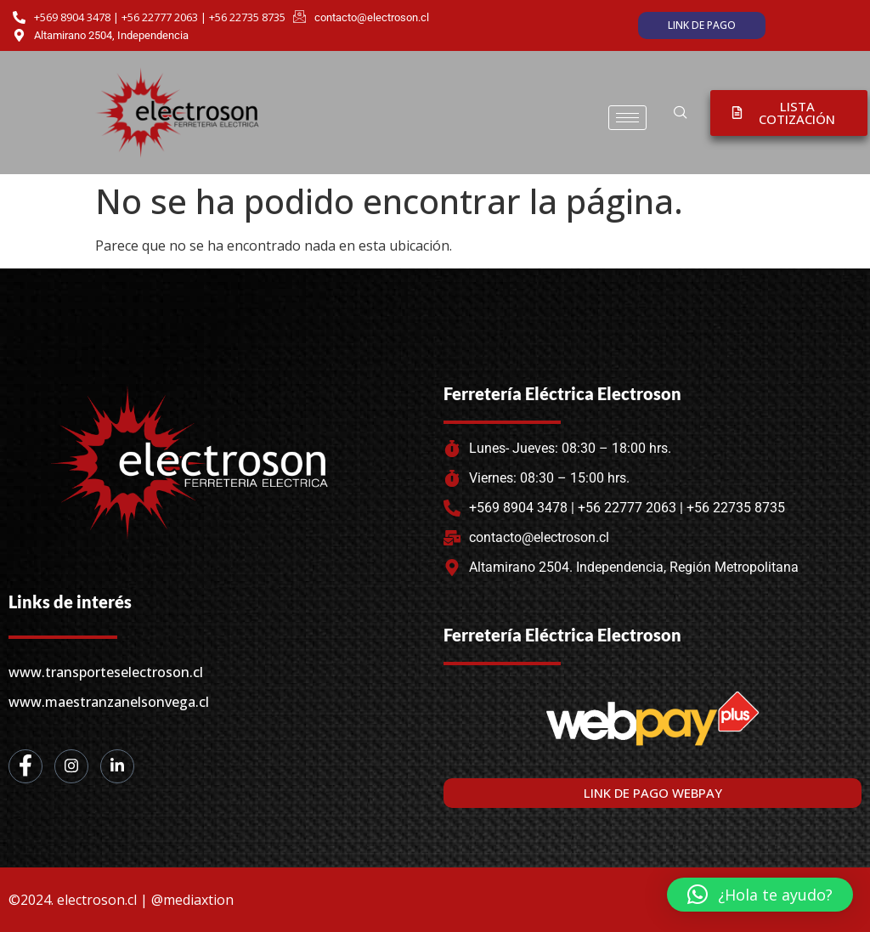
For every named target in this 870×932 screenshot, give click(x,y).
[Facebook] (25, 766)
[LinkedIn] (117, 766)
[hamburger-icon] (627, 117)
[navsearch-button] (680, 113)
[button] (760, 895)
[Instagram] (71, 766)
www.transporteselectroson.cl (105, 672)
